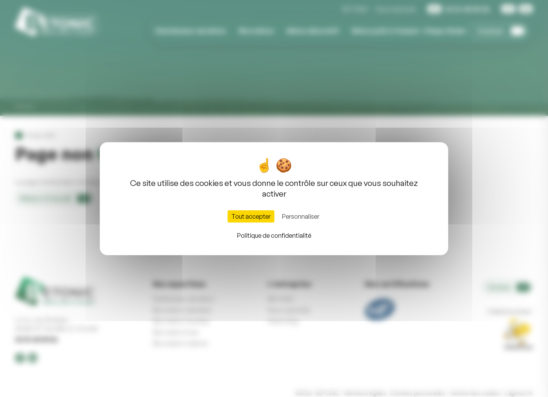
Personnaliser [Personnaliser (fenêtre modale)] (300, 216)
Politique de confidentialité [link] (274, 235)
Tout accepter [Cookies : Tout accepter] (251, 216)
